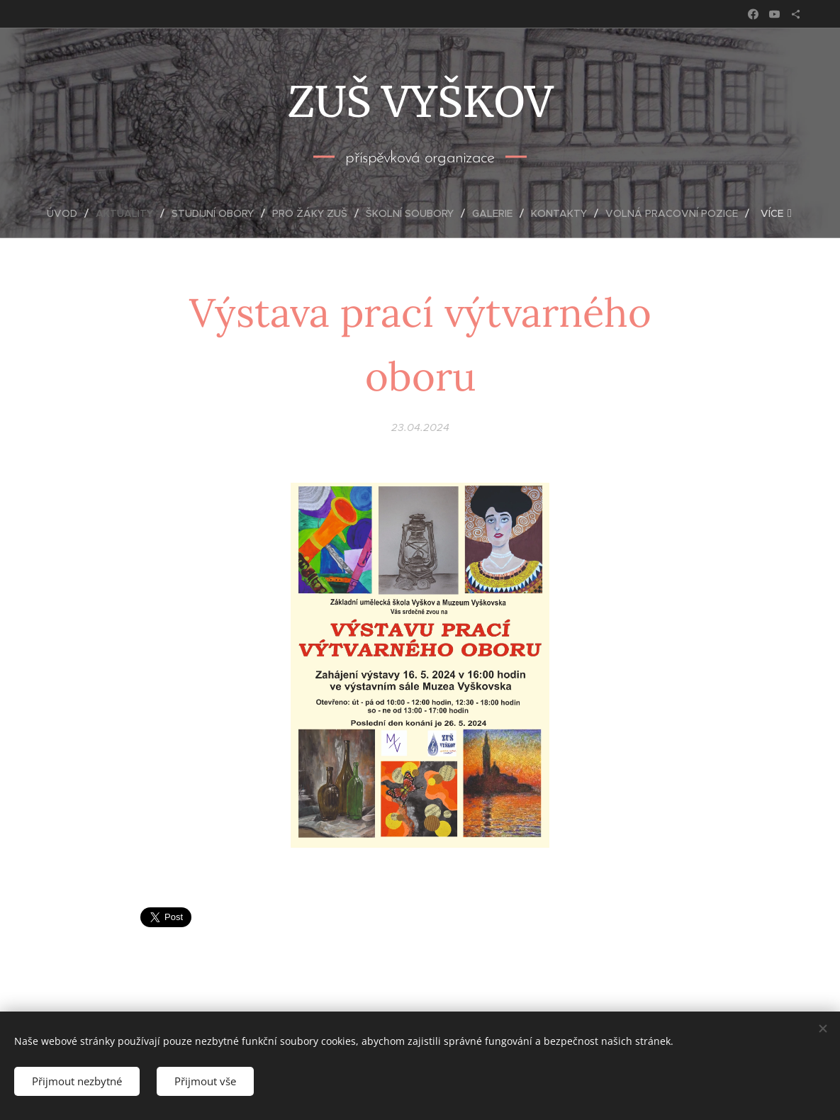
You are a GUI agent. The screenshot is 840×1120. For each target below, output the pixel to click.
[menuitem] (68, 213)
